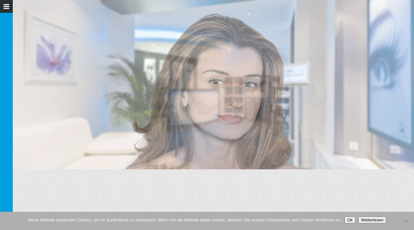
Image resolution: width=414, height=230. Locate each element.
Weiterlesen (372, 220)
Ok (350, 220)
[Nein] (406, 221)
